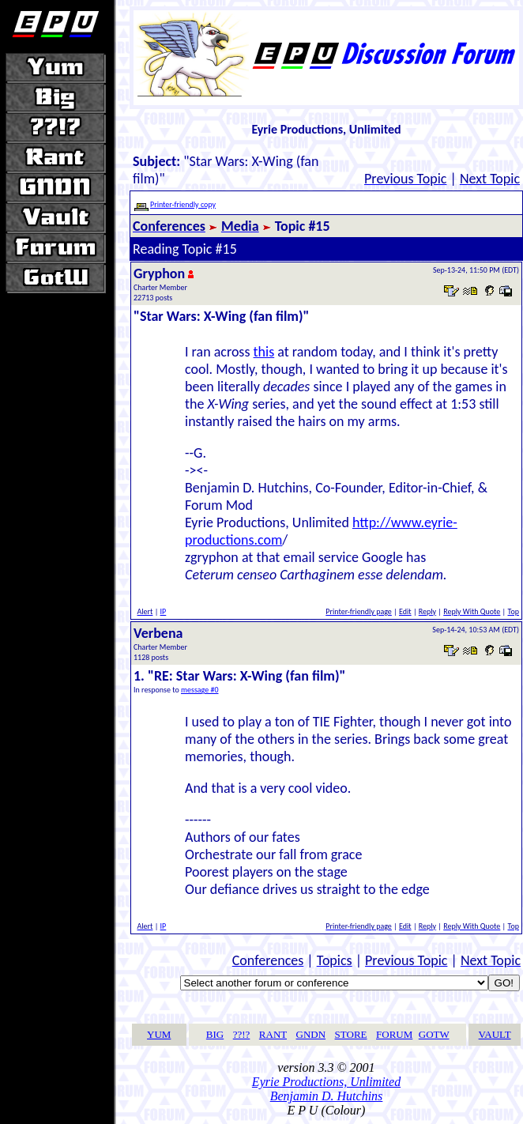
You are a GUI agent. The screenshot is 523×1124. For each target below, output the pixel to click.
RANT (273, 1034)
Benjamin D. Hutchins (326, 1096)
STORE (351, 1034)
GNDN (311, 1034)
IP (163, 611)
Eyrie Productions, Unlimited (326, 1081)
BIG (215, 1034)
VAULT (495, 1034)
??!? (241, 1034)
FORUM (394, 1034)
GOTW (434, 1034)
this (264, 351)
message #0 (200, 690)
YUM (159, 1034)
